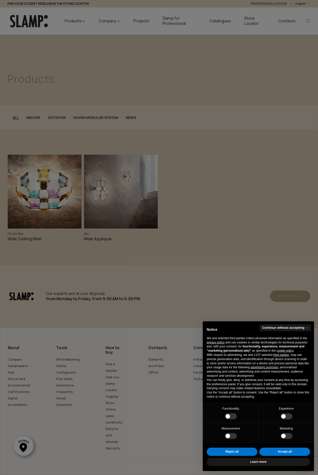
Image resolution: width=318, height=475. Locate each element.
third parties (281, 355)
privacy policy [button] (216, 342)
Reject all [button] (232, 451)
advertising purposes (264, 367)
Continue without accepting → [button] (285, 328)
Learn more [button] (258, 462)
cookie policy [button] (285, 350)
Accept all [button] (285, 451)
